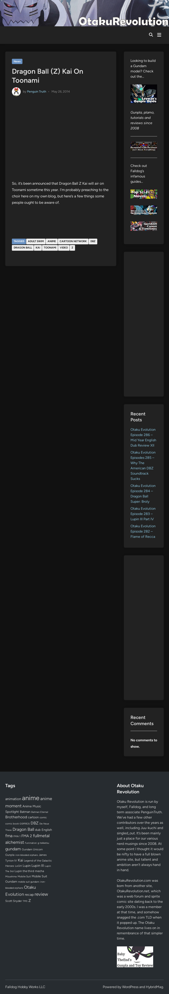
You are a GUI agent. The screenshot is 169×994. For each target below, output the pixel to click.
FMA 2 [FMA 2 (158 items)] (26, 836)
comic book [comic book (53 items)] (12, 823)
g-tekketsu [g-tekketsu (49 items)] (43, 843)
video (64, 247)
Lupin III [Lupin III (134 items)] (37, 865)
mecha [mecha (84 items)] (39, 871)
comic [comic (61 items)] (43, 817)
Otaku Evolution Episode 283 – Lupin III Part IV (143, 513)
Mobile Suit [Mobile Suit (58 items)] (24, 876)
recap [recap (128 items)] (29, 894)
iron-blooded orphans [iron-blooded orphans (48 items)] (26, 855)
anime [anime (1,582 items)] (30, 798)
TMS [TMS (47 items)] (25, 901)
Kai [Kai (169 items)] (20, 860)
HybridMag (154, 987)
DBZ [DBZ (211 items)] (35, 823)
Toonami (50, 247)
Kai (38, 247)
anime (52, 241)
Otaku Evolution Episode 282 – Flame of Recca (143, 531)
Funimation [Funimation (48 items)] (31, 843)
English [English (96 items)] (47, 830)
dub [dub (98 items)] (38, 830)
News (17, 61)
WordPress (130, 987)
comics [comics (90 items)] (25, 823)
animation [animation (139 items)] (13, 799)
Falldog (135, 807)
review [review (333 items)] (41, 894)
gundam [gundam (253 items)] (13, 848)
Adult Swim (36, 241)
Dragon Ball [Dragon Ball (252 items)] (23, 829)
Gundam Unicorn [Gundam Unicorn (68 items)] (32, 849)
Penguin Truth (36, 91)
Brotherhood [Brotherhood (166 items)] (16, 817)
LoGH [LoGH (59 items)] (18, 865)
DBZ (93, 241)
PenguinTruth (151, 812)
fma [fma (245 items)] (9, 835)
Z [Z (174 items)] (29, 900)
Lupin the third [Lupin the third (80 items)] (24, 871)
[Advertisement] (143, 324)
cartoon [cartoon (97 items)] (33, 817)
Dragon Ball (23, 247)
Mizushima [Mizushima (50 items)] (11, 876)
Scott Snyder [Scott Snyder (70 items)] (13, 901)
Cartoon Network (73, 241)
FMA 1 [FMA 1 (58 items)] (16, 836)
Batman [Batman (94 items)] (25, 812)
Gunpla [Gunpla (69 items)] (10, 854)
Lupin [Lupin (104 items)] (27, 866)
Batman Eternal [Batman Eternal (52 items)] (39, 811)
